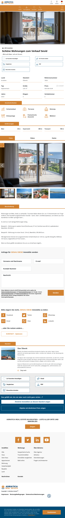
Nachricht (7, 286)
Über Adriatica (39, 460)
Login (51, 3)
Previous (2, 176)
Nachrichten (6, 490)
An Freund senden (49, 69)
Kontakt (42, 9)
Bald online (21, 474)
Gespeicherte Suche (24, 465)
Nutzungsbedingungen (25, 303)
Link (49, 75)
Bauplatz (4, 482)
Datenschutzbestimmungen (8, 303)
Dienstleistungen (39, 471)
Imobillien (5, 460)
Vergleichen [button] (15, 75)
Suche (18, 9)
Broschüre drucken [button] (15, 81)
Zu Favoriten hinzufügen (15, 69)
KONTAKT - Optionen (14, 345)
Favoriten (34, 9)
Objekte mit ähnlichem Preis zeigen (32, 420)
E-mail (38, 272)
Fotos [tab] (11, 149)
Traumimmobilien (24, 468)
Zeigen (32, 438)
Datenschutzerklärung (22, 304)
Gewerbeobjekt (7, 480)
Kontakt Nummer (9, 280)
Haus (3, 468)
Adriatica (37, 468)
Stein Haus (5, 471)
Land (3, 485)
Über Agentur (38, 465)
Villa (3, 465)
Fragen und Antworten (41, 474)
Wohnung (5, 477)
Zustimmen (51, 512)
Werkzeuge (22, 460)
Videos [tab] (32, 149)
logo (7, 2)
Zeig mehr (23, 381)
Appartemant (6, 474)
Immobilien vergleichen (26, 471)
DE (61, 3)
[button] (21, 49)
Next (62, 176)
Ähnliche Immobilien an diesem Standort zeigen (32, 413)
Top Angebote (26, 9)
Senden (56, 304)
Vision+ (57, 3)
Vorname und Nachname (12, 272)
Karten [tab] (54, 149)
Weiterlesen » (31, 515)
